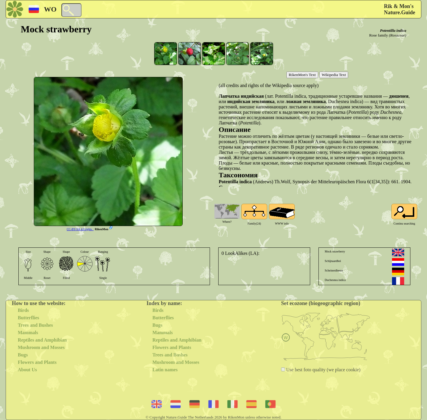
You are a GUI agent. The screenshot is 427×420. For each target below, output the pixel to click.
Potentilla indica (393, 30)
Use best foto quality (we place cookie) (323, 369)
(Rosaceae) (397, 35)
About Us (27, 369)
